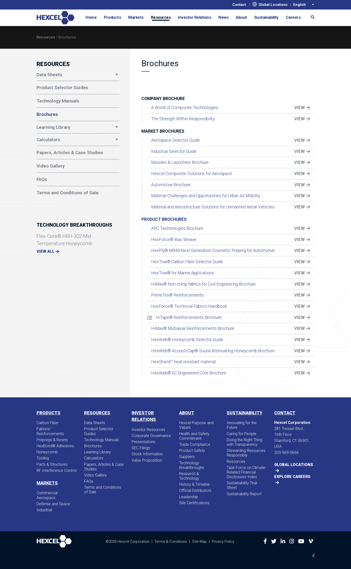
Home (91, 17)
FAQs (88, 481)
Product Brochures (163, 219)
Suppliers (187, 456)
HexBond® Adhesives (55, 446)
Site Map (199, 541)
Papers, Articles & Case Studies (104, 466)
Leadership (188, 496)
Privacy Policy (223, 541)
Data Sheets (49, 74)
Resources (161, 17)
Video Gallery (95, 475)
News (223, 17)
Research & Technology (189, 476)
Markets (136, 17)
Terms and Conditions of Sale (102, 489)
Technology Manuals (101, 440)
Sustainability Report (244, 494)
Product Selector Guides (98, 431)
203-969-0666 (286, 452)
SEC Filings (141, 448)
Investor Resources (148, 429)
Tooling (43, 458)
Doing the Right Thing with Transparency (244, 442)
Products (112, 17)
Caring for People (241, 433)
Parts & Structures (52, 464)
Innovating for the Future (242, 425)
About (241, 17)
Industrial (44, 510)
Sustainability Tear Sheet (242, 485)
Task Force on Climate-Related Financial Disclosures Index (246, 472)
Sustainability (266, 17)
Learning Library (53, 127)
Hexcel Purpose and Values (196, 425)
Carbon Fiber (47, 422)
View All (45, 251)
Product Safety (192, 450)
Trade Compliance (194, 444)
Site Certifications (194, 503)
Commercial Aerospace (47, 495)
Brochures (93, 446)
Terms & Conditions (171, 541)
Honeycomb (47, 452)
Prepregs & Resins (52, 440)
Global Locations (270, 4)
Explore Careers (292, 476)
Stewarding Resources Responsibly (246, 452)
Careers (293, 17)
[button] (310, 16)
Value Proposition (147, 460)
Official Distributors (195, 490)
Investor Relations (194, 17)
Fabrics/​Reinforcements (50, 431)
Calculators (48, 139)
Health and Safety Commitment (194, 436)
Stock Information (147, 454)
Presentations (143, 441)
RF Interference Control (57, 470)
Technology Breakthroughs (191, 465)
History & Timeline (194, 484)
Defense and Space (53, 504)
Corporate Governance (151, 435)
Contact (239, 4)
